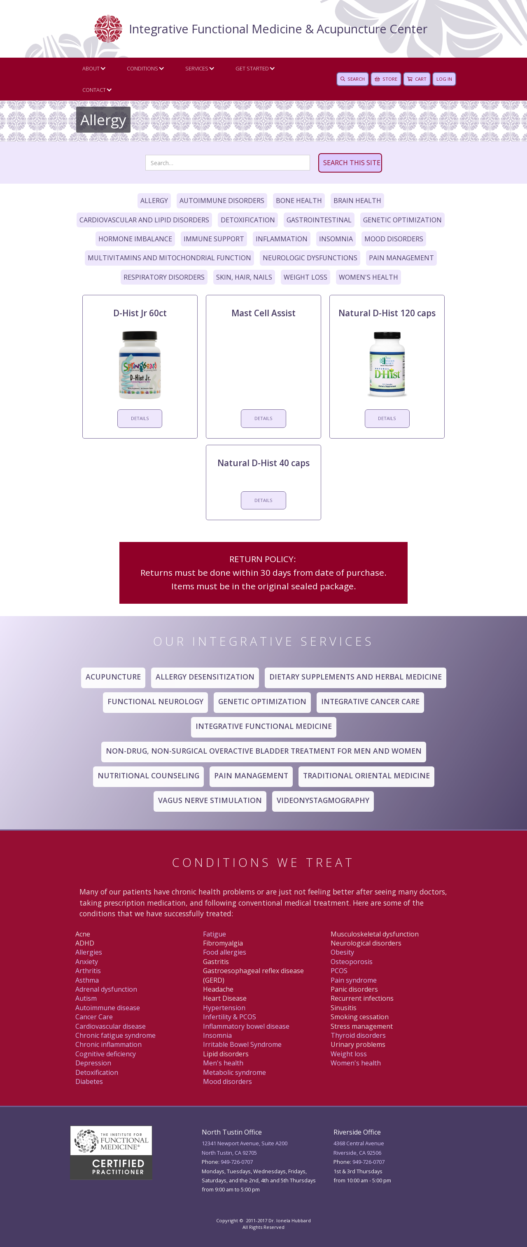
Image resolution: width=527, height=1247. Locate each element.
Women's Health (368, 277)
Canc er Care (94, 1016)
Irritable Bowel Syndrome (242, 1044)
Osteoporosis (352, 961)
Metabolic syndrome (234, 1072)
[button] (92, 68)
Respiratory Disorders (164, 277)
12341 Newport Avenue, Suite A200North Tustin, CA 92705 (244, 1148)
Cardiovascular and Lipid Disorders (144, 219)
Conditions (142, 68)
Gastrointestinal (319, 219)
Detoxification (248, 219)
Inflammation (282, 238)
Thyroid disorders (358, 1035)
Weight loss (349, 1053)
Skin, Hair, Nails (244, 277)
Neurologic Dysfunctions (310, 257)
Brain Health (357, 200)
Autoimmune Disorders (222, 200)
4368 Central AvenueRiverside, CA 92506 (358, 1148)
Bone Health (299, 200)
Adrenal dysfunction (106, 989)
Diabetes (89, 1081)
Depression (93, 1062)
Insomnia (336, 238)
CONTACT (94, 89)
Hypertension (224, 1007)
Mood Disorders (393, 238)
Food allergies (224, 952)
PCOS (339, 970)
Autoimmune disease (107, 1007)
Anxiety (86, 961)
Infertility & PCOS (229, 1016)
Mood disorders (227, 1081)
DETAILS (140, 418)
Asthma (87, 980)
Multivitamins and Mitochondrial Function (169, 257)
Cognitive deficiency (105, 1053)
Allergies (88, 952)
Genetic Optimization (402, 219)
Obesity (342, 952)
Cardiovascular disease (110, 1026)
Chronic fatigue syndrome (115, 1035)
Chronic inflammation (108, 1044)
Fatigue (214, 934)
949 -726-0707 (368, 1161)
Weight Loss (305, 277)
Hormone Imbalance (135, 238)
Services (196, 68)
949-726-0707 (237, 1161)
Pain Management (401, 257)
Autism (86, 998)
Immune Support (214, 238)
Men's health (223, 1062)
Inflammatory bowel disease (246, 1026)
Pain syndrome (354, 980)
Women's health (356, 1062)
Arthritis (88, 970)
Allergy (154, 200)
